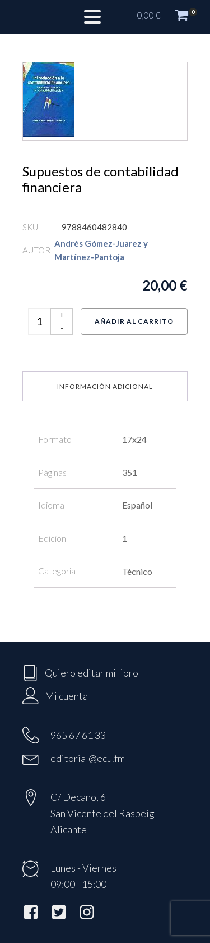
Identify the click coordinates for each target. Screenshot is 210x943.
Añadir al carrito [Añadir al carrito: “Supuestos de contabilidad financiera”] (134, 321)
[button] (168, 17)
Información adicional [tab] (105, 386)
